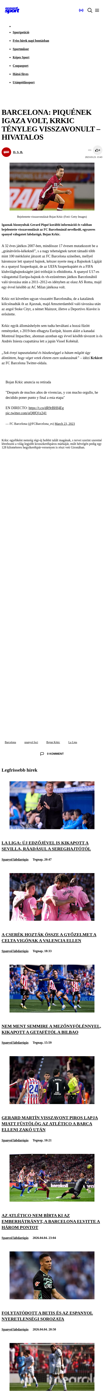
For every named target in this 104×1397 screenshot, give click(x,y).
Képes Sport (21, 57)
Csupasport (20, 65)
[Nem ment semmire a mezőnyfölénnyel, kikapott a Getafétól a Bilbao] (52, 1011)
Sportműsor (21, 49)
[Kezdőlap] (12, 10)
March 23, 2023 (65, 423)
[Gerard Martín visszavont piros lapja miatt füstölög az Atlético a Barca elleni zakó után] (52, 1103)
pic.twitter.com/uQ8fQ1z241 (26, 413)
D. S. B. (18, 152)
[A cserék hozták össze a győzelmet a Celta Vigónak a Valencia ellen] (52, 919)
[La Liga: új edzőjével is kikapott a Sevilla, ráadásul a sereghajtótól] (52, 828)
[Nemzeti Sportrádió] (81, 10)
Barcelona (10, 742)
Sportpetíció (21, 32)
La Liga (72, 742)
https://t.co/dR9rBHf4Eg (46, 408)
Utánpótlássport (24, 82)
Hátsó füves (21, 74)
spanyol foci (31, 742)
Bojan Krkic (53, 742)
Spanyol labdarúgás (15, 859)
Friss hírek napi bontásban (31, 40)
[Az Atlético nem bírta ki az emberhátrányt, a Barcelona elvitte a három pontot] (52, 1200)
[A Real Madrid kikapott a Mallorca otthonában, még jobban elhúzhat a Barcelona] (52, 1389)
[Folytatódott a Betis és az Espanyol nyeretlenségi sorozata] (52, 1298)
